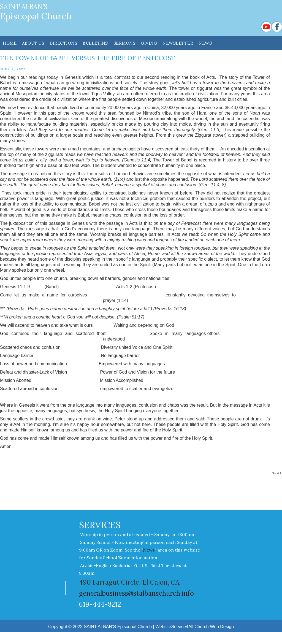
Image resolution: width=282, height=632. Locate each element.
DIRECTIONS (63, 43)
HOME (10, 43)
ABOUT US (33, 43)
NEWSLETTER (177, 43)
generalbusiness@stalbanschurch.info (136, 593)
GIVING (149, 43)
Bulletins (95, 43)
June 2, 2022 (13, 69)
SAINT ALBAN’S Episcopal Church (118, 626)
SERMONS (124, 43)
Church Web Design (214, 626)
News (205, 43)
